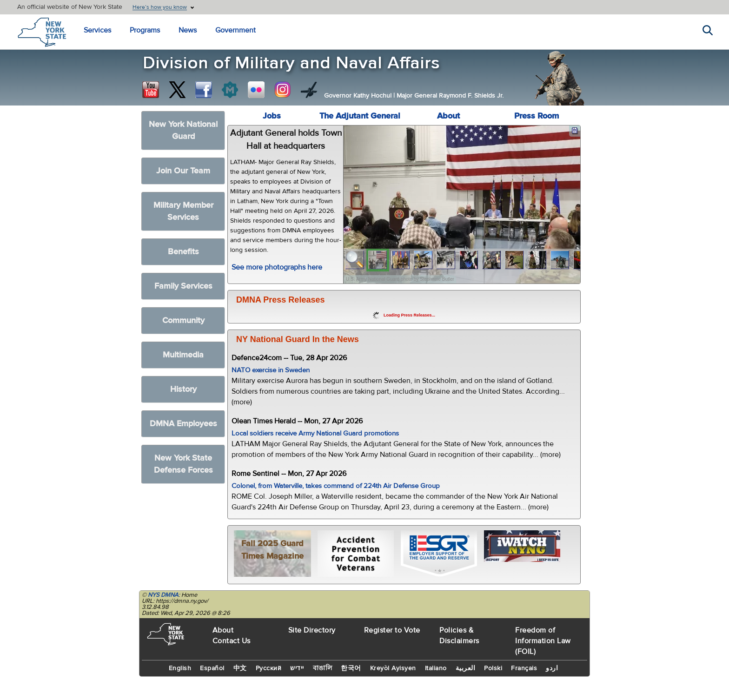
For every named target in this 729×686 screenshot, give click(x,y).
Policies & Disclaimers (459, 636)
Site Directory (312, 630)
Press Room (536, 116)
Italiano (436, 668)
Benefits (183, 251)
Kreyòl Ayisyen (393, 668)
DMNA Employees (183, 423)
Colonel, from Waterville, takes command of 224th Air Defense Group (336, 486)
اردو (552, 668)
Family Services (183, 286)
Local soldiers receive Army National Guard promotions (315, 433)
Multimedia (183, 355)
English (180, 668)
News (188, 30)
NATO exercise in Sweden (271, 370)
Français (524, 668)
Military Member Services (183, 211)
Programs (145, 30)
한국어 (351, 668)
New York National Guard (183, 130)
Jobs (272, 116)
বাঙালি (322, 668)
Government (235, 30)
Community (183, 320)
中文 (240, 668)
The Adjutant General (359, 116)
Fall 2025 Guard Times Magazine (272, 549)
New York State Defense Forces (183, 464)
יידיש (297, 668)
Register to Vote (392, 630)
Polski (493, 668)
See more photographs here (277, 267)
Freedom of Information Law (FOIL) (543, 641)
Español (212, 668)
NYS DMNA (163, 595)
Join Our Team (183, 170)
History (183, 389)
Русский (269, 668)
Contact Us (231, 641)
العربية (466, 668)
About (448, 116)
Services (97, 30)
